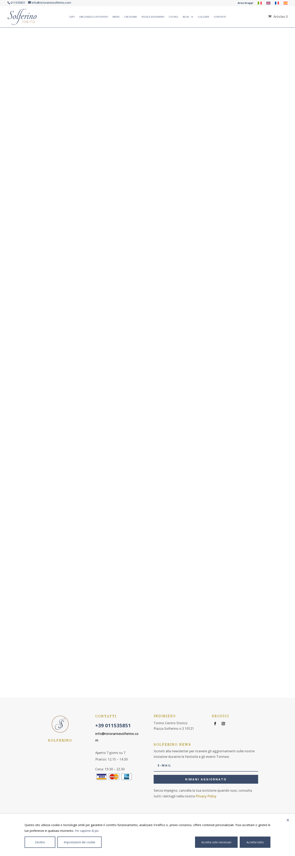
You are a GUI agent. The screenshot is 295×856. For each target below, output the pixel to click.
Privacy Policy (206, 796)
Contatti (220, 16)
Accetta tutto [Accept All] (255, 842)
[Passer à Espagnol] (286, 4)
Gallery (203, 16)
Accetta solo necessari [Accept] (216, 842)
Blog (186, 16)
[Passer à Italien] (260, 4)
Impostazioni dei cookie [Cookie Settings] (79, 842)
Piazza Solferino (153, 16)
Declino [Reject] (40, 842)
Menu (116, 16)
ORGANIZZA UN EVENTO (93, 16)
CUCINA (173, 16)
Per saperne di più (87, 831)
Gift (72, 16)
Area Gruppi (245, 3)
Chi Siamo (130, 16)
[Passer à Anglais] (268, 4)
